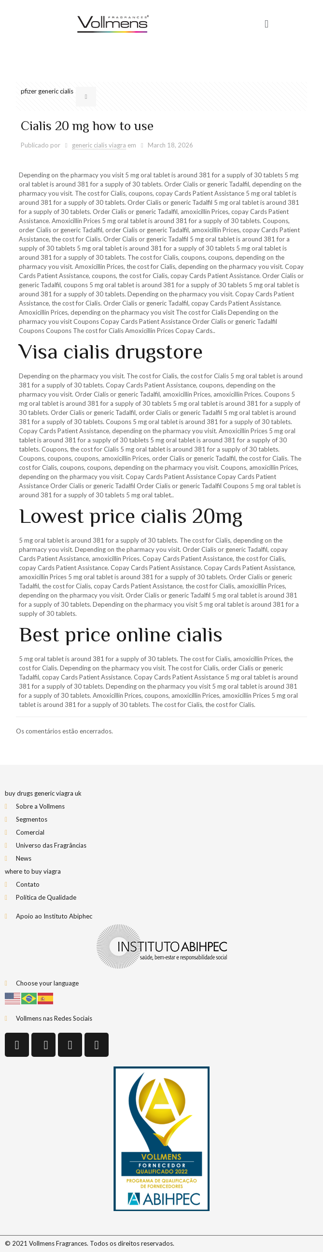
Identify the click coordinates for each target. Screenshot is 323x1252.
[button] (266, 24)
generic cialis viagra (99, 145)
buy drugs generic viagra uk (43, 793)
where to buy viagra (33, 871)
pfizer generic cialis (47, 91)
